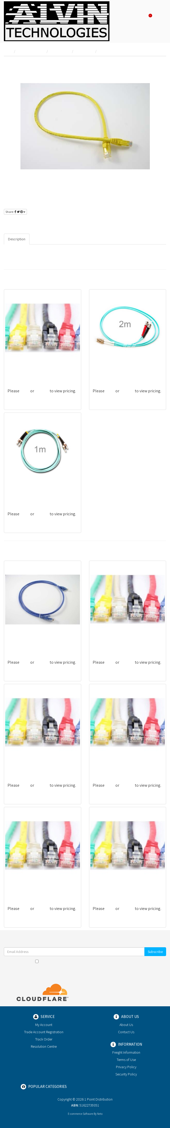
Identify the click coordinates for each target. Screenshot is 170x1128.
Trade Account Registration (43, 1032)
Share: (15, 212)
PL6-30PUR (17, 370)
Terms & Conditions (91, 961)
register (38, 222)
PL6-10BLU (17, 641)
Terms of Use (126, 1059)
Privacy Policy (123, 961)
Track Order (43, 1039)
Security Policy (126, 1074)
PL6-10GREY (103, 888)
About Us (126, 1024)
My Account (43, 1024)
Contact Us (126, 1032)
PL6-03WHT (102, 764)
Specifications (44, 239)
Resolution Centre (44, 1046)
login (21, 222)
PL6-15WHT (102, 641)
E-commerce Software (80, 1114)
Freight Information (126, 1052)
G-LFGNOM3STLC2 (108, 370)
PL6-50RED (17, 764)
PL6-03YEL (16, 888)
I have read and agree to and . (85, 961)
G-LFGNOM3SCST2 (23, 493)
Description (16, 239)
